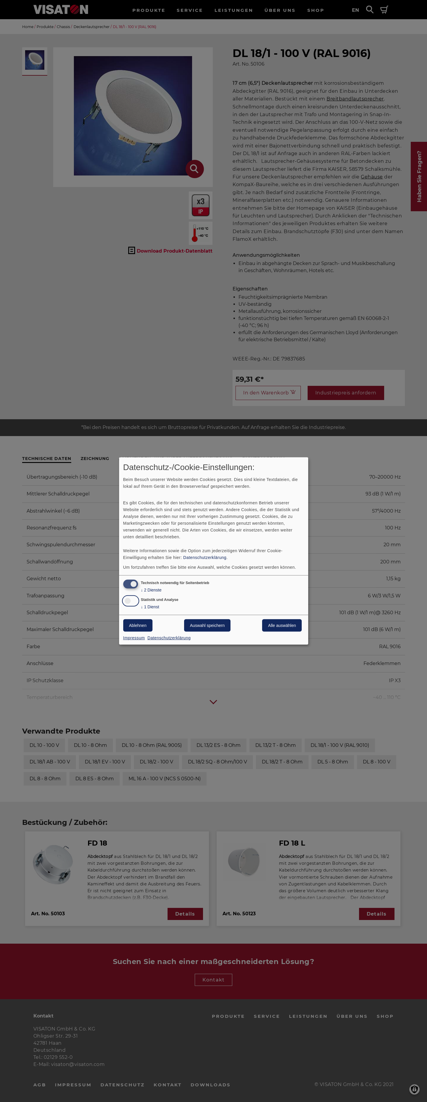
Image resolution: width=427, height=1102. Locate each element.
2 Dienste (151, 589)
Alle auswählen (282, 625)
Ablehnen (138, 625)
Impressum (134, 637)
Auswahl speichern (207, 625)
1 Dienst (150, 607)
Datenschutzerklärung (204, 557)
